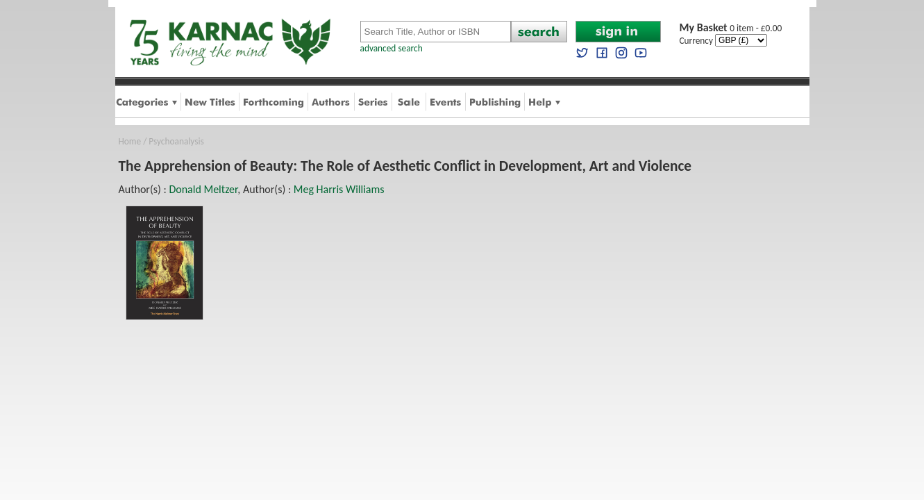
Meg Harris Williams (339, 189)
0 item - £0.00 (731, 28)
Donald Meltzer (203, 189)
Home (130, 141)
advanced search (391, 48)
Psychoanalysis (176, 141)
